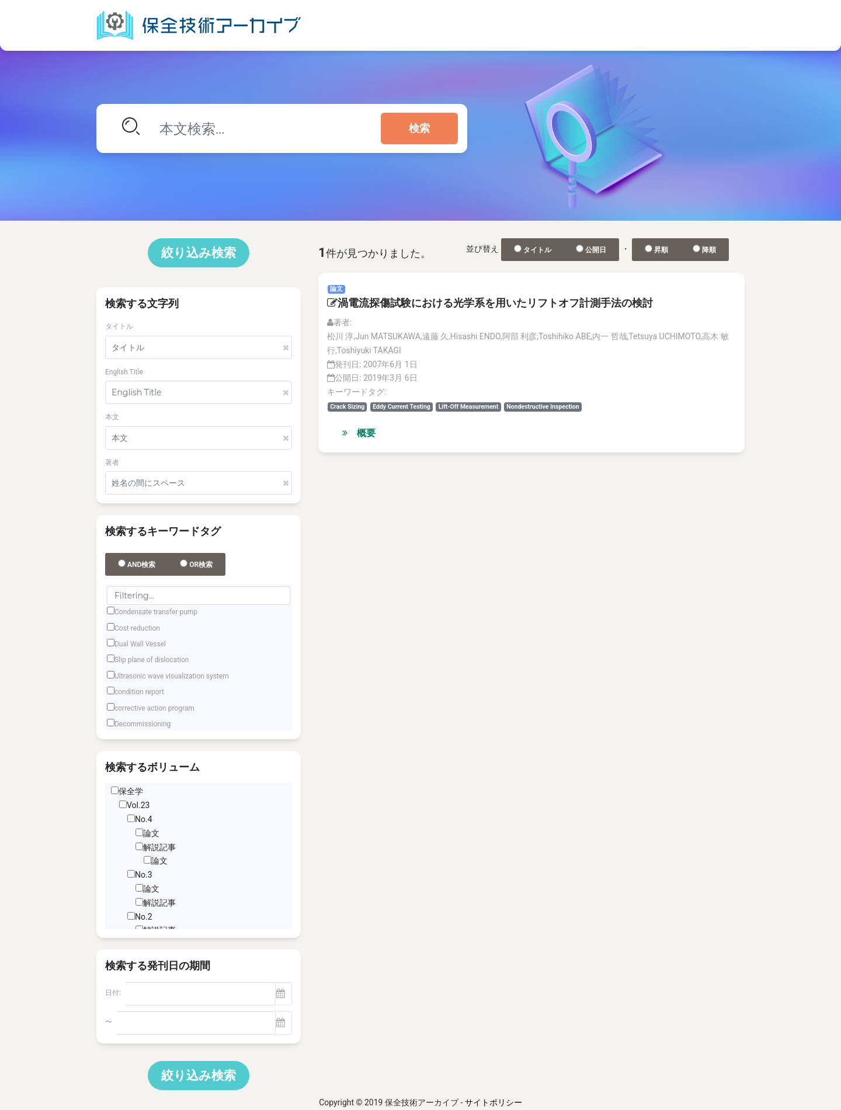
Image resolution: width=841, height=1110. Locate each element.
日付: (113, 993)
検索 (419, 128)
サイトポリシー (493, 1102)
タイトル (119, 326)
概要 (359, 433)
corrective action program (154, 708)
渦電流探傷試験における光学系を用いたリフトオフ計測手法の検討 (490, 303)
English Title (124, 372)
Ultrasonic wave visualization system (171, 676)
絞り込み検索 (198, 252)
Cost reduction (137, 628)
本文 (112, 417)
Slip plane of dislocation (151, 660)
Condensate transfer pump (155, 612)
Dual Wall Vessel (140, 644)
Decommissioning (142, 724)
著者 (112, 462)
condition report (139, 692)
